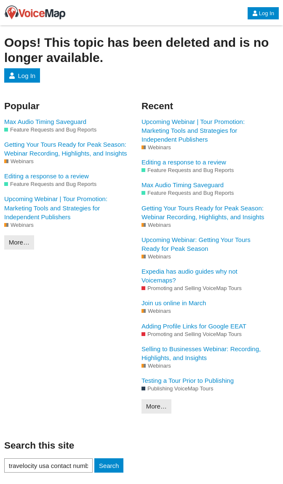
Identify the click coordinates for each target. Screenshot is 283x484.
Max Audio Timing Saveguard (45, 121)
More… (19, 242)
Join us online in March (174, 303)
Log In (263, 13)
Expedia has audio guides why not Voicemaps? (190, 276)
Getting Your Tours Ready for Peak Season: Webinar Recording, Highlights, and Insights (65, 149)
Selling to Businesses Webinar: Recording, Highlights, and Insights (201, 353)
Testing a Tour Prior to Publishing (188, 380)
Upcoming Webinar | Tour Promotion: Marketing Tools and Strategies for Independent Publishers (55, 207)
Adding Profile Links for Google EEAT (194, 326)
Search (109, 465)
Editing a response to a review (46, 176)
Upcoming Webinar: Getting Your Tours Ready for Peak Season (196, 244)
